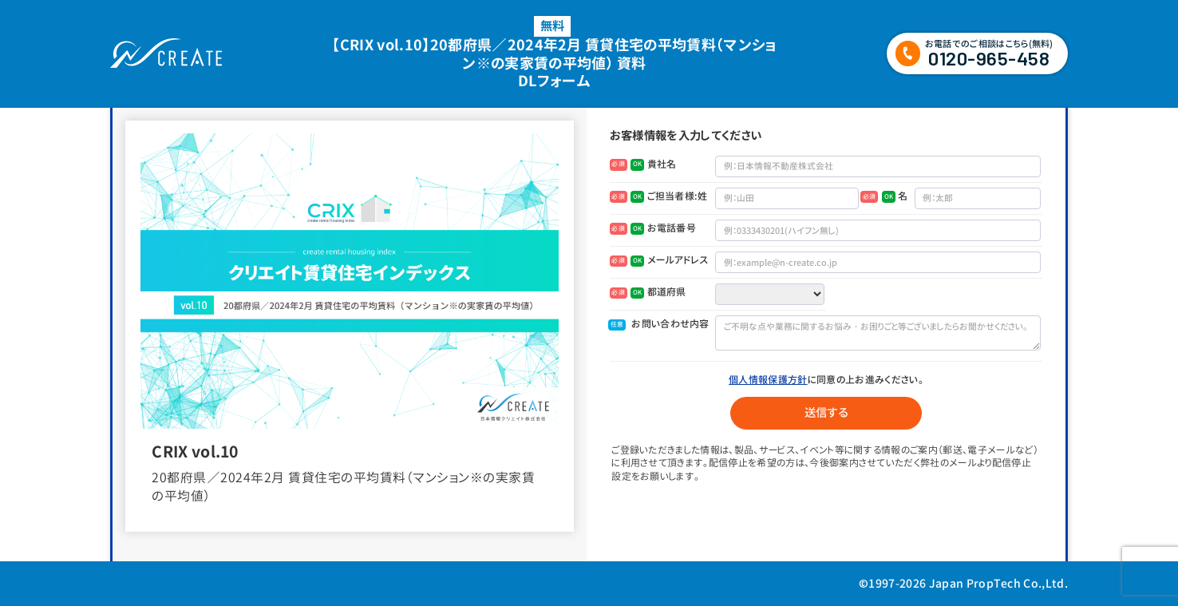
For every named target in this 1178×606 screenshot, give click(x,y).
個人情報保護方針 (768, 379)
